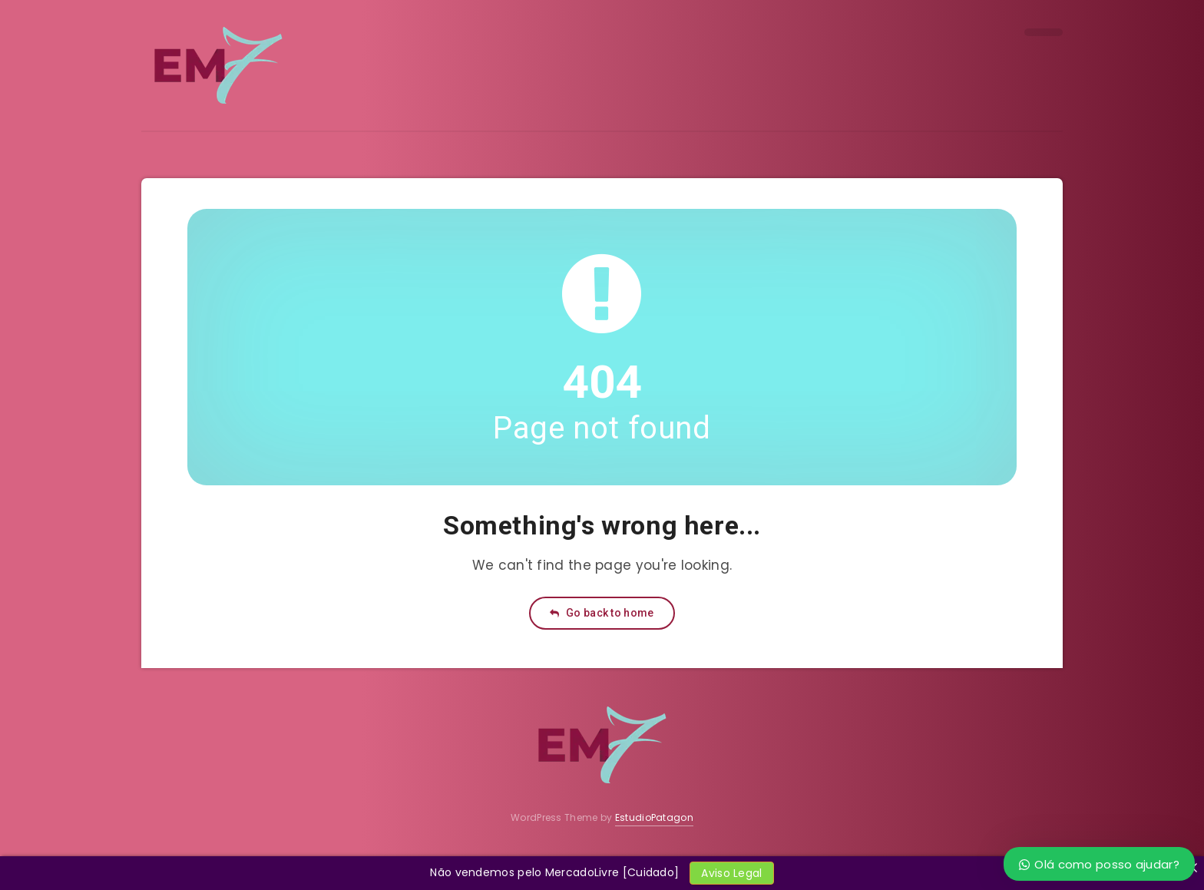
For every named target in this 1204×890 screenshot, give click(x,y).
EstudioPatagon (654, 817)
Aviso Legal (731, 873)
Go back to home (601, 613)
